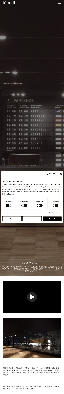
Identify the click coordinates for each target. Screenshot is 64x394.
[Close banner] (61, 174)
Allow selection (32, 219)
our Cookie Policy (27, 187)
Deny (12, 219)
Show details (53, 213)
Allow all (52, 219)
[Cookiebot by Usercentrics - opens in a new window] (48, 174)
